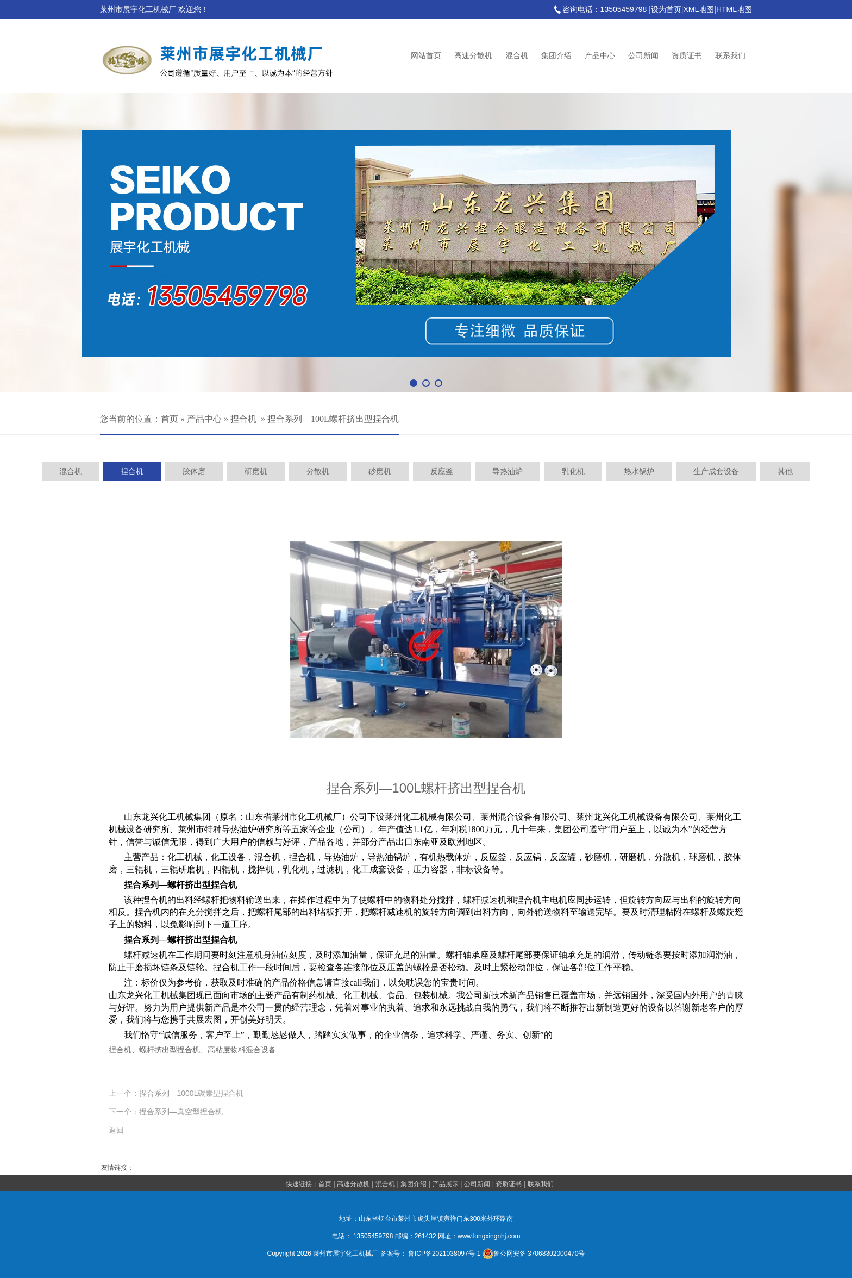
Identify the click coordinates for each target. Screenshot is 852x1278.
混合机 (516, 56)
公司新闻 (643, 56)
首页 (169, 418)
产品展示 (446, 1184)
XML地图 (698, 9)
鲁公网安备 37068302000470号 (534, 1253)
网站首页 (426, 56)
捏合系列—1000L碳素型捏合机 (191, 1093)
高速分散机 (473, 56)
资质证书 (687, 56)
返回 (116, 1130)
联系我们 (730, 56)
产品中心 (600, 56)
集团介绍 (556, 56)
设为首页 (666, 9)
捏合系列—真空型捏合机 (181, 1111)
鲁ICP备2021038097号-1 (444, 1253)
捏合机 (243, 418)
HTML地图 (734, 9)
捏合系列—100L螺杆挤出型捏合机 (333, 418)
